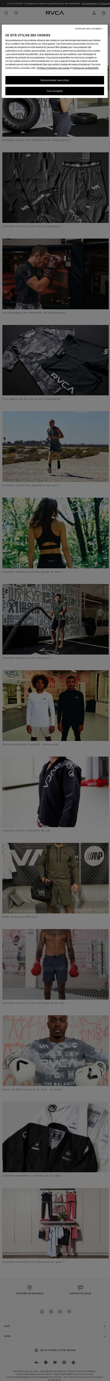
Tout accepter (54, 91)
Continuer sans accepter (88, 28)
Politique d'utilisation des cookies (53, 68)
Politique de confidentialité (85, 68)
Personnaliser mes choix (55, 80)
